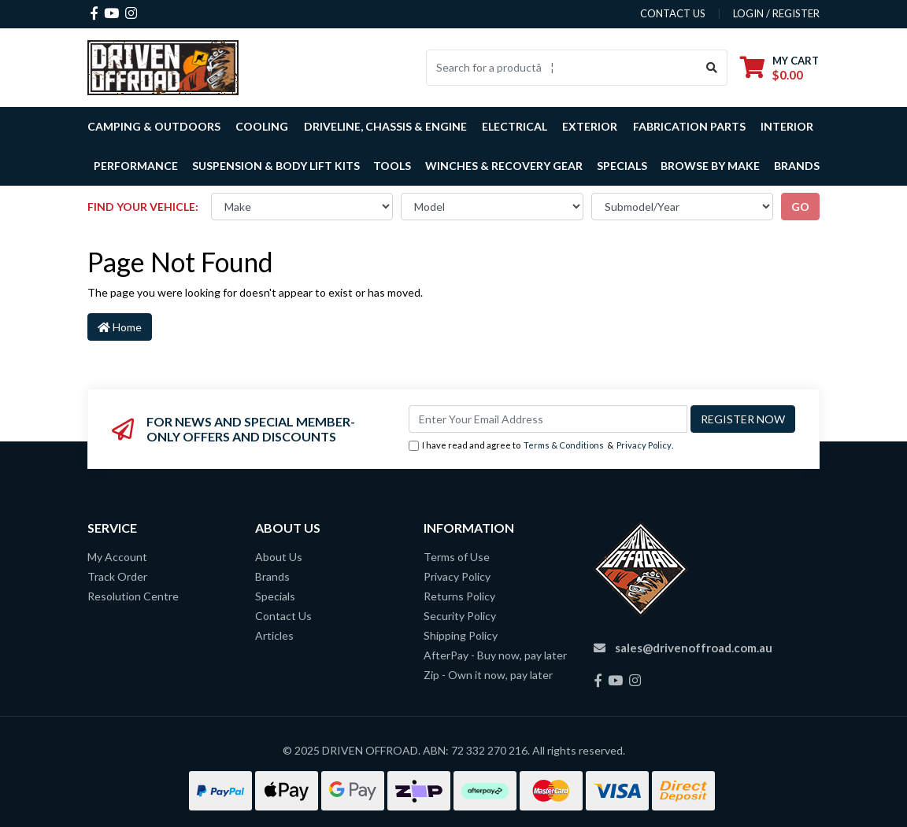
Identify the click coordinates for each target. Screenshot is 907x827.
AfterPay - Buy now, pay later (495, 655)
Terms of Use (457, 556)
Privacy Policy (644, 445)
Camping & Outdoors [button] (153, 126)
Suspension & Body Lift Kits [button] (276, 165)
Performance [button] (136, 165)
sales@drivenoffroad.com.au (693, 648)
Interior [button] (787, 126)
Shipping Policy (461, 635)
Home (120, 327)
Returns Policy (459, 596)
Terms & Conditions (564, 445)
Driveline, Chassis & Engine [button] (385, 126)
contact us (672, 13)
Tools (392, 165)
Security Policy (460, 615)
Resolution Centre (133, 596)
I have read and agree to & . (541, 445)
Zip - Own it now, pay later (488, 674)
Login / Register (776, 13)
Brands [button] (797, 165)
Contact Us (283, 615)
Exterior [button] (589, 126)
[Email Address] (548, 419)
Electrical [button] (514, 126)
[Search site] (712, 68)
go (800, 206)
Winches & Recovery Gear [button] (504, 165)
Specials (622, 165)
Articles (274, 635)
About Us (278, 556)
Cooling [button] (261, 126)
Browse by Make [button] (710, 165)
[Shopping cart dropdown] (779, 67)
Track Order (117, 576)
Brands (272, 576)
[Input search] (562, 68)
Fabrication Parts (689, 126)
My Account (117, 556)
